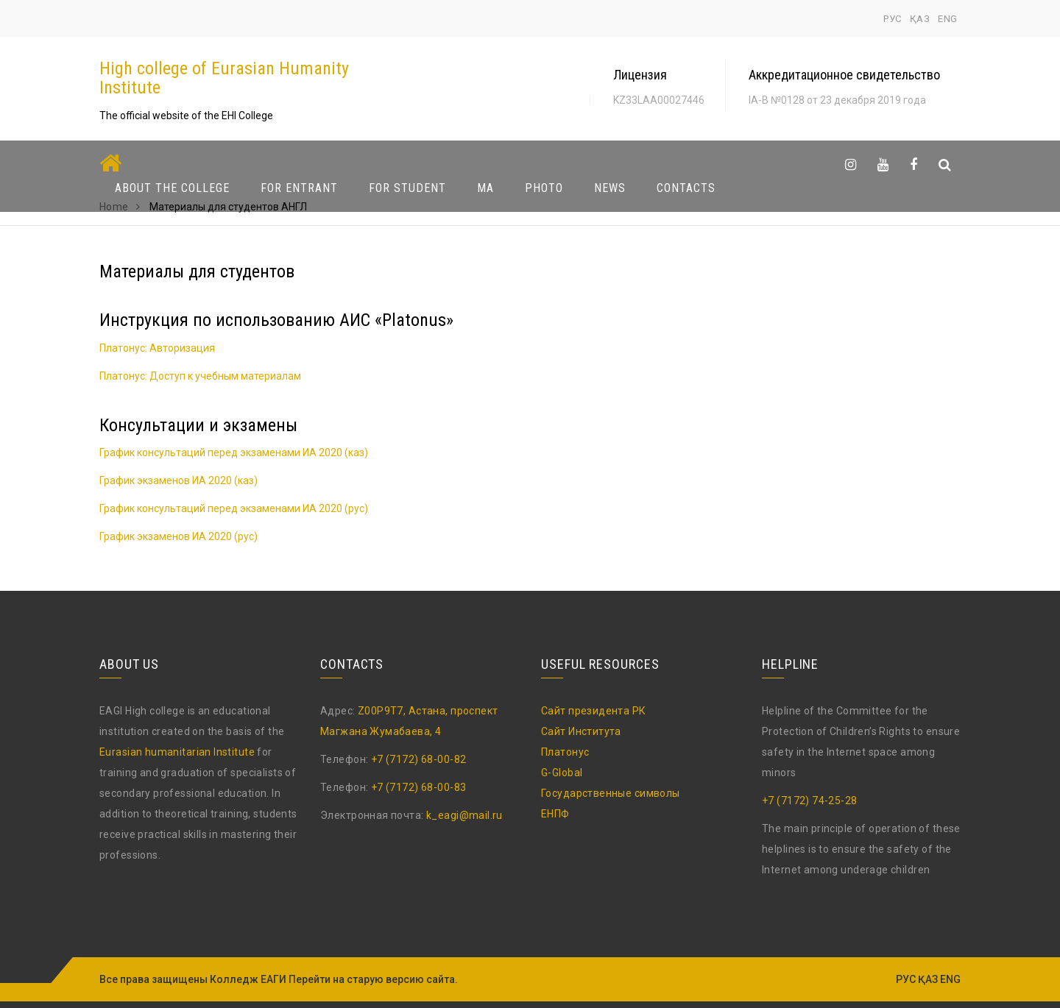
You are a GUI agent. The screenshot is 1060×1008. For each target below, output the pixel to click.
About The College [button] (172, 188)
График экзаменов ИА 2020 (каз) (178, 480)
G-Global (561, 772)
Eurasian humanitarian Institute (177, 752)
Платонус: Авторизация (157, 348)
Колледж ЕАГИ (248, 979)
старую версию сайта (401, 979)
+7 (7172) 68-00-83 (419, 787)
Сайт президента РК (593, 711)
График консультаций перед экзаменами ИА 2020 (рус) (233, 508)
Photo (544, 188)
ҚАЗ (920, 18)
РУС (892, 18)
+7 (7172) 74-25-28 (810, 800)
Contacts (686, 188)
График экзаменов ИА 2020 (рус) (178, 536)
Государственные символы (610, 793)
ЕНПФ (555, 814)
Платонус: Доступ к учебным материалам (200, 376)
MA (485, 188)
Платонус (565, 752)
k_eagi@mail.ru (464, 815)
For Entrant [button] (299, 188)
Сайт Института (581, 731)
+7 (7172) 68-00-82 (419, 759)
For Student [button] (407, 188)
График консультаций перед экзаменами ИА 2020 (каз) (233, 452)
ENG (948, 18)
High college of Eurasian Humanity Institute (224, 78)
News (610, 188)
